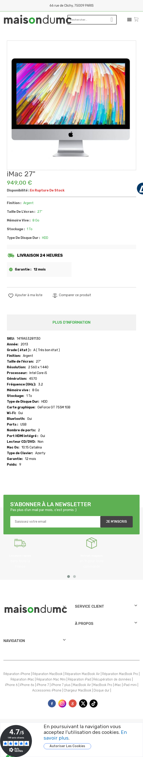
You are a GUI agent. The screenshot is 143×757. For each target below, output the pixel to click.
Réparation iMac (22, 679)
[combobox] (86, 19)
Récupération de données (112, 679)
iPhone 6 (11, 685)
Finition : (14, 203)
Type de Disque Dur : (23, 238)
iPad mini (130, 685)
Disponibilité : (18, 190)
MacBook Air (82, 685)
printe (73, 703)
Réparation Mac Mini (51, 679)
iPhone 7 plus (61, 685)
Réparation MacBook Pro (120, 674)
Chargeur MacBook (77, 690)
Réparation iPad (79, 679)
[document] (87, 736)
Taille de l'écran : (21, 212)
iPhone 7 (43, 685)
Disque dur (101, 690)
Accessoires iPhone (46, 690)
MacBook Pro (102, 685)
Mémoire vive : (18, 220)
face (52, 703)
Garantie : (23, 269)
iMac (117, 685)
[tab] (71, 322)
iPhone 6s (27, 685)
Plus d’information (71, 322)
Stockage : (16, 229)
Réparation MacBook (47, 674)
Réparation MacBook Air (82, 674)
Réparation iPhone (16, 674)
